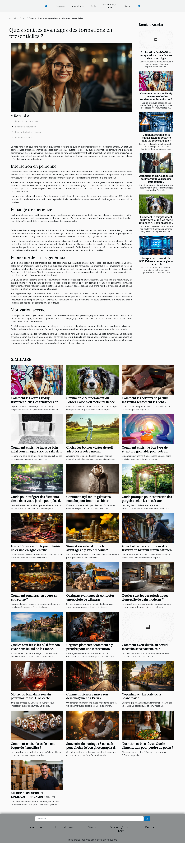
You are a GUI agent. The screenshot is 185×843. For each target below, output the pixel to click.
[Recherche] (89, 818)
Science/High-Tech (110, 6)
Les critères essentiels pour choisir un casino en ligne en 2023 (35, 548)
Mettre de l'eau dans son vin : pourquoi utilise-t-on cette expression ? (31, 698)
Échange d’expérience (25, 127)
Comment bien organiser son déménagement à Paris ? (87, 696)
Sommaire (21, 115)
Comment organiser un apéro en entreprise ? (34, 597)
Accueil (12, 18)
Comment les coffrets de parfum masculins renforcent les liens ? (145, 400)
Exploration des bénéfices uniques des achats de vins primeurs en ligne (156, 55)
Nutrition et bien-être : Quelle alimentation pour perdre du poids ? (147, 746)
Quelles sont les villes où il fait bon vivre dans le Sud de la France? (35, 647)
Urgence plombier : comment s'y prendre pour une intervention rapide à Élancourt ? (89, 649)
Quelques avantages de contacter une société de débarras (90, 597)
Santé (93, 6)
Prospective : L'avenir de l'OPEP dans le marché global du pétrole (156, 261)
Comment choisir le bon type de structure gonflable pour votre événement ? (145, 451)
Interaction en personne (26, 121)
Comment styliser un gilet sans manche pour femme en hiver (88, 499)
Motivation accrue (23, 137)
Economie (60, 6)
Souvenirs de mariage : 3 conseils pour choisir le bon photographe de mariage (91, 748)
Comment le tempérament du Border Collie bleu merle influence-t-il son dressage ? (156, 219)
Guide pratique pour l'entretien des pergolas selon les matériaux (147, 499)
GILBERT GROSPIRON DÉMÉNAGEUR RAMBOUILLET (33, 795)
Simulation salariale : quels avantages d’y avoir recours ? (87, 548)
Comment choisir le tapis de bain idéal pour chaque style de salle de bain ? (35, 451)
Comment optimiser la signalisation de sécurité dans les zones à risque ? (156, 137)
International (78, 6)
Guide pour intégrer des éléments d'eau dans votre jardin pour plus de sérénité (36, 501)
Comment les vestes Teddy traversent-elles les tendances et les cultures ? (156, 96)
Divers (127, 6)
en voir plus (24, 175)
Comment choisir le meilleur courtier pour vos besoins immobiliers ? (156, 178)
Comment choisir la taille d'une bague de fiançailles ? (33, 746)
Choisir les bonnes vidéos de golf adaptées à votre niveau (89, 449)
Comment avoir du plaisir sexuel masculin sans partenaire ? (145, 647)
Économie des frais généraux (29, 132)
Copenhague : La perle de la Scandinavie (141, 696)
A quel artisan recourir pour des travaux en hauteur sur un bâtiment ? (147, 550)
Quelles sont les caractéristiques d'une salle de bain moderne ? (145, 597)
